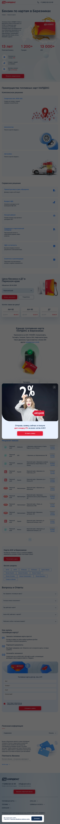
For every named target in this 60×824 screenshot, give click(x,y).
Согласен (37, 818)
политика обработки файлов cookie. (20, 819)
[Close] (54, 387)
